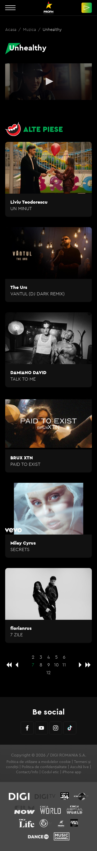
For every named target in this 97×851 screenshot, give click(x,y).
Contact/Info (27, 772)
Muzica (30, 29)
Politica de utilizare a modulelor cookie (38, 761)
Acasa (11, 29)
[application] (48, 81)
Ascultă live (79, 766)
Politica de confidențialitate (44, 766)
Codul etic (50, 772)
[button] (48, 81)
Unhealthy (52, 29)
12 (48, 672)
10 (56, 665)
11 (64, 665)
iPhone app (71, 772)
